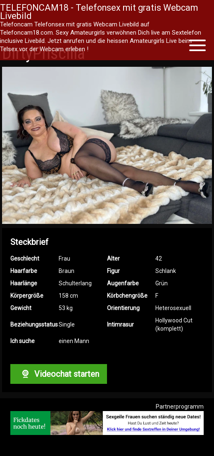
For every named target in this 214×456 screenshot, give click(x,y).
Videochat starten (58, 374)
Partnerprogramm (180, 406)
